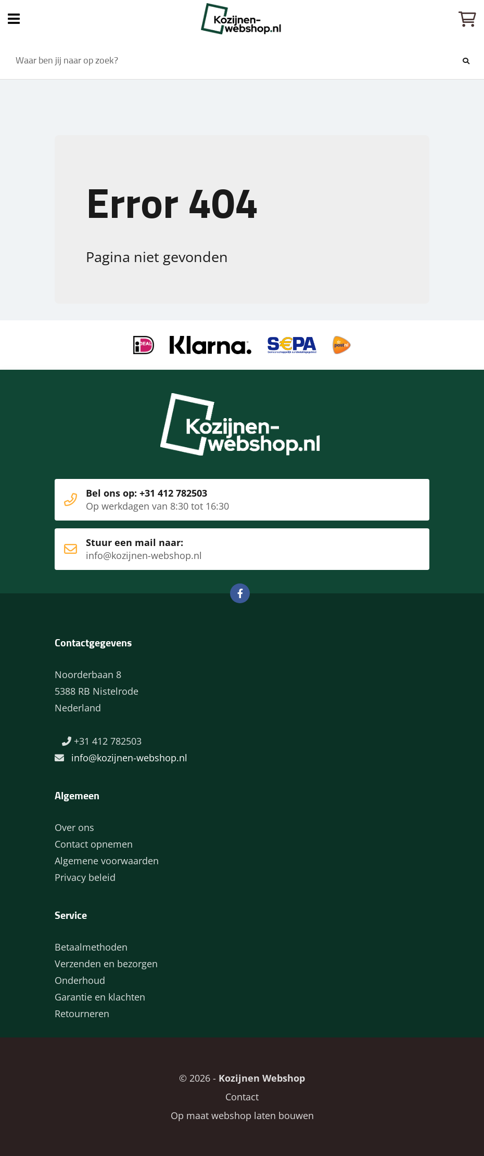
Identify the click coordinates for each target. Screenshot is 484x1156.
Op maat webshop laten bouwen (242, 1115)
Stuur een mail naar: (226, 549)
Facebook (240, 593)
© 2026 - (242, 1078)
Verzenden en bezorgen (106, 963)
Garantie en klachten (100, 997)
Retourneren (82, 1013)
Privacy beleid (85, 877)
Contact (242, 1096)
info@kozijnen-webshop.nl (129, 757)
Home (242, 18)
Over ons (74, 827)
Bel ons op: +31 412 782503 (226, 500)
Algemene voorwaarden (107, 860)
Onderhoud (80, 980)
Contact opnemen (94, 844)
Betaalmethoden (91, 947)
